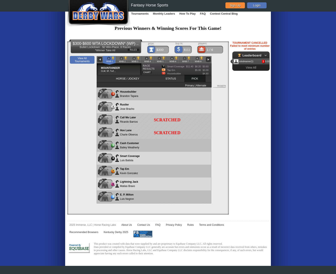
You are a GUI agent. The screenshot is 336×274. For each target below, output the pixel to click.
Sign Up (235, 5)
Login (256, 5)
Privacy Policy (174, 224)
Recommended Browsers (83, 232)
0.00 (267, 61)
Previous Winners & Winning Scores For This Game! (168, 28)
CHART (147, 72)
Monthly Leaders (164, 13)
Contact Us (143, 224)
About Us (126, 224)
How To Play (187, 13)
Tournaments (139, 13)
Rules (190, 224)
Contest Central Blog (224, 13)
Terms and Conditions (211, 224)
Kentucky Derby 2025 (116, 232)
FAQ (203, 13)
